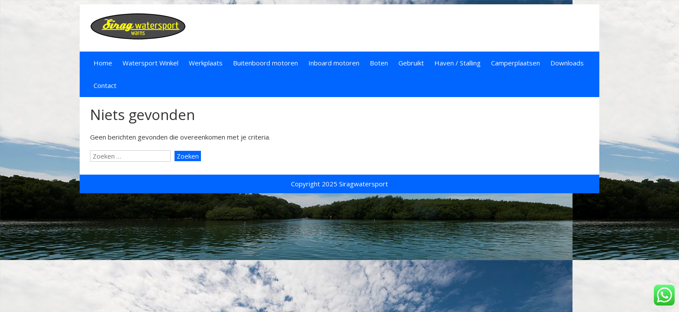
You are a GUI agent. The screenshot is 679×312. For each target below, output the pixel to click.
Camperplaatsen (515, 62)
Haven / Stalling (457, 62)
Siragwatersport (363, 183)
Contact (105, 85)
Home (103, 62)
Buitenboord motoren (265, 62)
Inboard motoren (333, 62)
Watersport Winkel (150, 62)
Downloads (567, 62)
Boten (379, 62)
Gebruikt (411, 62)
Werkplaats (206, 62)
